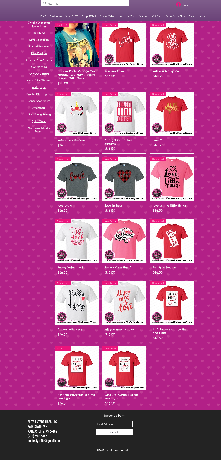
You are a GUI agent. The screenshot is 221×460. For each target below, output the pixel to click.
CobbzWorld (39, 67)
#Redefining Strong (39, 114)
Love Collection (39, 39)
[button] (89, 16)
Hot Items (39, 33)
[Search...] (85, 4)
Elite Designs (39, 53)
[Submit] (114, 432)
